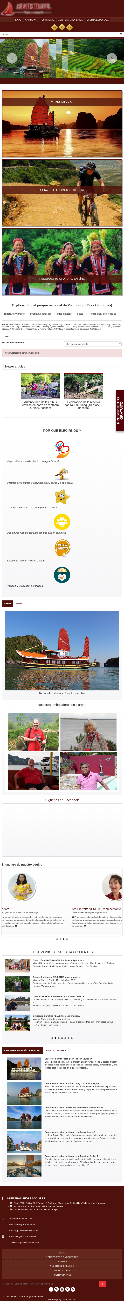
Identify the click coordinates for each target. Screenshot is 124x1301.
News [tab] (19, 603)
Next (100, 389)
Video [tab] (7, 603)
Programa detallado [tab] (41, 313)
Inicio (62, 1253)
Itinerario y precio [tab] (14, 313)
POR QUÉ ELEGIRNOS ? (62, 430)
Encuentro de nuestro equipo (22, 864)
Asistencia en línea (70, 19)
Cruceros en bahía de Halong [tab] (22, 1050)
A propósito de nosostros (62, 1257)
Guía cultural (62, 1270)
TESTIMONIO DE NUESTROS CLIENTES (62, 952)
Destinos (62, 1261)
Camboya (30, 19)
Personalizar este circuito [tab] (102, 313)
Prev (23, 389)
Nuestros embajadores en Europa (62, 705)
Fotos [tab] (80, 313)
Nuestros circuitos (62, 1266)
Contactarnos (62, 1275)
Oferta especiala (98, 19)
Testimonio (47, 19)
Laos (18, 19)
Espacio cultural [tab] (56, 1050)
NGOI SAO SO (69, 1299)
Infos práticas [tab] (64, 313)
